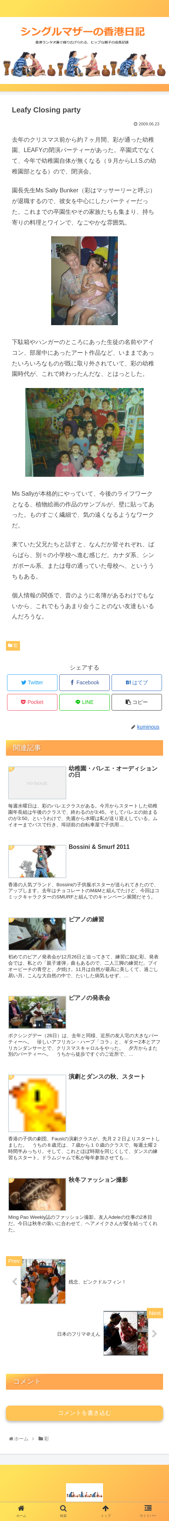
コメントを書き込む (84, 1413)
